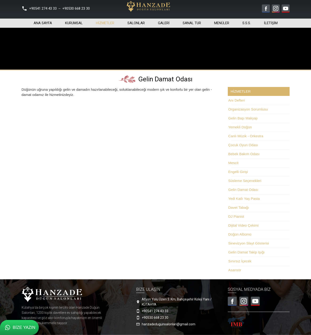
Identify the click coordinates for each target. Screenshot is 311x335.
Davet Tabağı (238, 207)
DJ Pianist (236, 216)
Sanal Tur (192, 21)
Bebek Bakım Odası (244, 154)
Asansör (234, 270)
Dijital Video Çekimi (243, 225)
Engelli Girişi (238, 172)
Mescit (233, 163)
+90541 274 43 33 (43, 8)
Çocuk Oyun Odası (243, 145)
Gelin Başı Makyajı (243, 118)
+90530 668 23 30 (76, 8)
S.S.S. (246, 21)
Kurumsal (74, 21)
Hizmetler (105, 21)
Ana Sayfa (43, 21)
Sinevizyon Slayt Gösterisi (248, 243)
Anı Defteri (236, 100)
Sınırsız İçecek (239, 261)
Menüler (221, 21)
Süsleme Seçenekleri (244, 181)
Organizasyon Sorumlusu (248, 109)
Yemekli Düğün (240, 127)
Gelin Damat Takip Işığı (246, 252)
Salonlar (136, 21)
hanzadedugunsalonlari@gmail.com (168, 324)
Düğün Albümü (239, 234)
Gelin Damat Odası (243, 190)
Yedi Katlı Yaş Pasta (244, 199)
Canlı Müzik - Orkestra (245, 136)
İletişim (271, 21)
